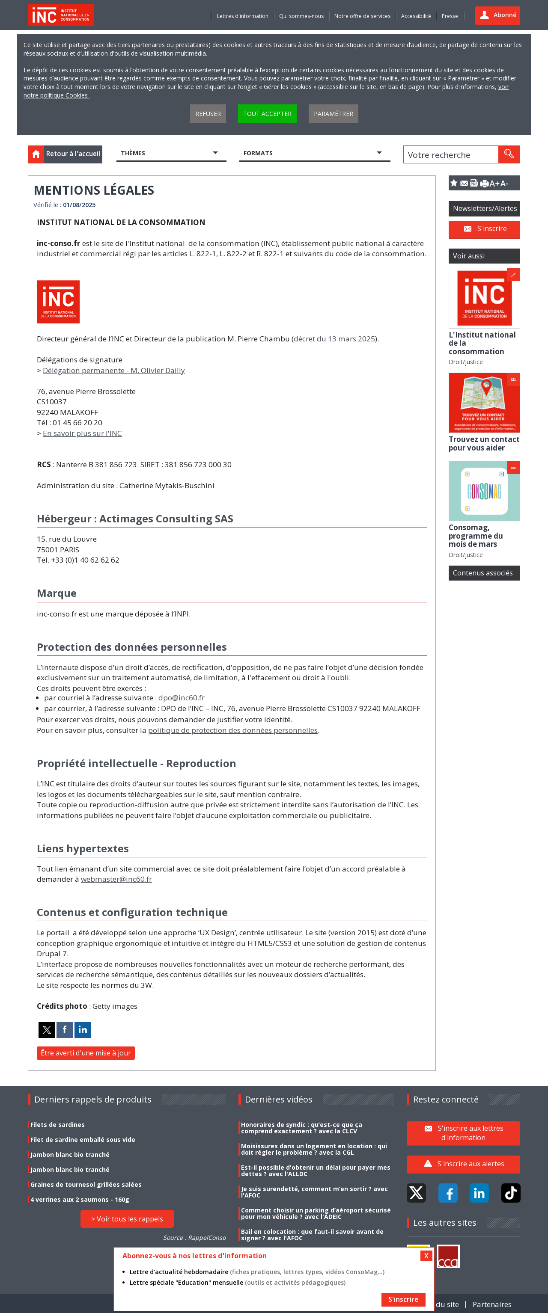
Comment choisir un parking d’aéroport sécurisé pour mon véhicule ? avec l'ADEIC (316, 1213)
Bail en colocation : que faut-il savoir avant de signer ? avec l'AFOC (312, 1234)
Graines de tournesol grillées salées (86, 1184)
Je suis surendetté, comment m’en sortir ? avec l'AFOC (314, 1192)
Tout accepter (267, 114)
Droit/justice (466, 362)
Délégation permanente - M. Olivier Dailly (114, 370)
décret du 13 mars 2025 (334, 339)
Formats (258, 153)
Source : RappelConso (194, 1237)
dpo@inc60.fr (181, 697)
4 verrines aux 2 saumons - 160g (79, 1199)
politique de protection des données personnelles (233, 730)
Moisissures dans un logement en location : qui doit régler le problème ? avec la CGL (314, 1149)
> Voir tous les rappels (127, 1219)
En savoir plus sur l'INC (82, 433)
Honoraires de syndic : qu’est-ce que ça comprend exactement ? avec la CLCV (301, 1127)
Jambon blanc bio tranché (70, 1154)
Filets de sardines (57, 1124)
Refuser (208, 114)
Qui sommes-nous (301, 16)
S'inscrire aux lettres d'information (470, 1132)
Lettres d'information (242, 16)
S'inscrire (492, 228)
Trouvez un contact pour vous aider (484, 443)
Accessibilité (416, 16)
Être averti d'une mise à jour (86, 1053)
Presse (450, 16)
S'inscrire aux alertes (471, 1163)
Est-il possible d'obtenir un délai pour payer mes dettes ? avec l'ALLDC (315, 1170)
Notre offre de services (362, 16)
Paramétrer (333, 114)
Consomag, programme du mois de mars (476, 535)
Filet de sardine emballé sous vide (82, 1139)
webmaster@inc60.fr (116, 879)
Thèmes (133, 153)
